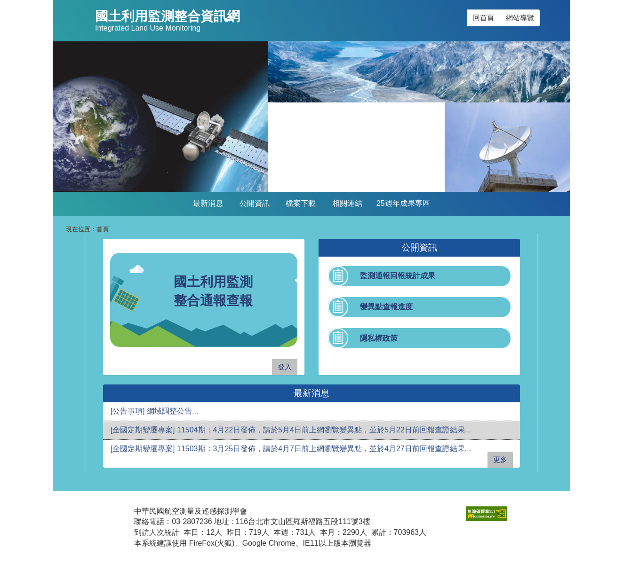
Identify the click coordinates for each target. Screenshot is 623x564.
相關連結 (347, 203)
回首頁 (483, 18)
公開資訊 (255, 203)
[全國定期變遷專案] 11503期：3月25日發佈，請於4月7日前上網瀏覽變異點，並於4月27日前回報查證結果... (291, 449)
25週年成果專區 (403, 203)
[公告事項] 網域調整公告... (155, 411)
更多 (500, 459)
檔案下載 (301, 203)
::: (134, 506)
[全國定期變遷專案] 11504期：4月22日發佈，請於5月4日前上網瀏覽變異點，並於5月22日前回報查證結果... (291, 430)
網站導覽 (520, 18)
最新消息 (208, 203)
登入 (285, 367)
